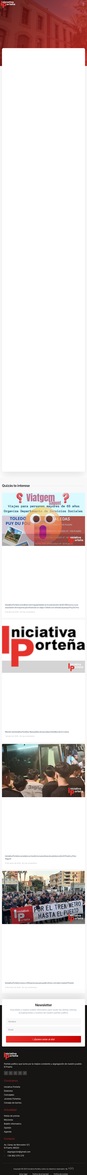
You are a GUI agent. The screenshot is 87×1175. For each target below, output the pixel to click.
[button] (83, 5)
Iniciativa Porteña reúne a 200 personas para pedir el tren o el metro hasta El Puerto (39, 983)
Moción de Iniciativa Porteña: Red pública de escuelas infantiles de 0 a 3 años (37, 732)
